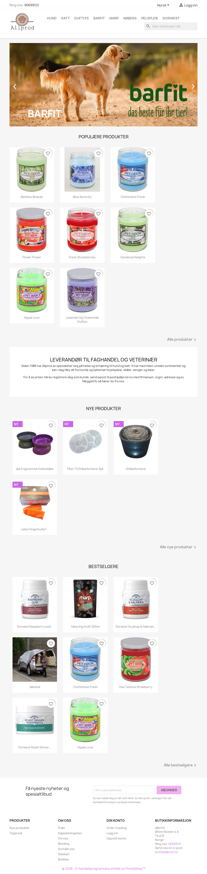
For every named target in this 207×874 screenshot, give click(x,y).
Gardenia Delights (132, 257)
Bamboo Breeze (32, 197)
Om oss (63, 838)
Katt (65, 18)
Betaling (63, 844)
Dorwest (171, 18)
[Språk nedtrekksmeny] (164, 5)
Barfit (99, 18)
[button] (24, 84)
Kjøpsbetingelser (70, 833)
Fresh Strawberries (82, 257)
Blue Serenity (82, 197)
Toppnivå (16, 833)
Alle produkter (182, 339)
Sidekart (64, 854)
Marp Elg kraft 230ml (85, 626)
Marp (114, 18)
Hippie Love (32, 317)
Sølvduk (35, 687)
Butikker (63, 859)
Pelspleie (149, 18)
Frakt (61, 828)
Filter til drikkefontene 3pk (85, 469)
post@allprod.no (166, 852)
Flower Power (31, 257)
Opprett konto (116, 838)
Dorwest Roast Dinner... (34, 747)
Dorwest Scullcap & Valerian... (136, 626)
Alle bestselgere (180, 765)
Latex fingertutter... (35, 529)
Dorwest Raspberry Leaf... (35, 626)
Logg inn (112, 833)
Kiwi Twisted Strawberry (135, 687)
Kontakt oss (66, 849)
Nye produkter (20, 828)
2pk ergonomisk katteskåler (35, 469)
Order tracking (117, 828)
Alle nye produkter (178, 547)
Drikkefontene (136, 469)
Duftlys (81, 18)
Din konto (116, 820)
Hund (52, 18)
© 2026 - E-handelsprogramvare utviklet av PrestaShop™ (103, 869)
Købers (130, 18)
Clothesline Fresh (133, 197)
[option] (103, 84)
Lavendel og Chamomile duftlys (82, 320)
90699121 (31, 5)
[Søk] (170, 26)
